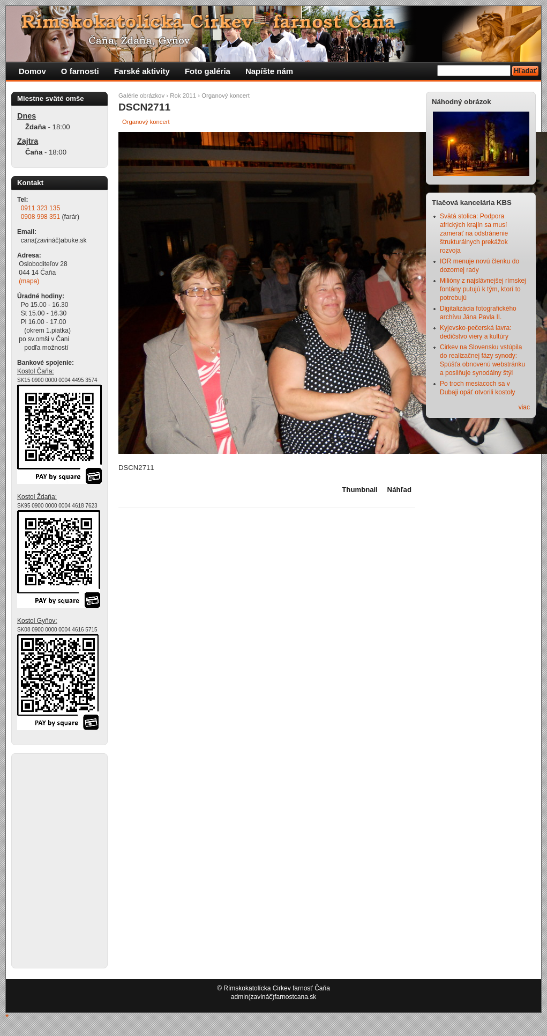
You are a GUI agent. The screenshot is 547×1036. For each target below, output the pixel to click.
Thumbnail (360, 490)
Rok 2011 (183, 95)
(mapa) (29, 281)
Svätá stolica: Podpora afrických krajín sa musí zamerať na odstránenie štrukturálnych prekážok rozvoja (474, 233)
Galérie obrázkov (141, 95)
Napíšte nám (269, 71)
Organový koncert (225, 95)
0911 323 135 (40, 208)
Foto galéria (207, 71)
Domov (32, 71)
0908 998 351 (40, 217)
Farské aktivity (142, 71)
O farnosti (80, 71)
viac (524, 407)
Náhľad (399, 490)
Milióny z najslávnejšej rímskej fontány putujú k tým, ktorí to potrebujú (483, 289)
